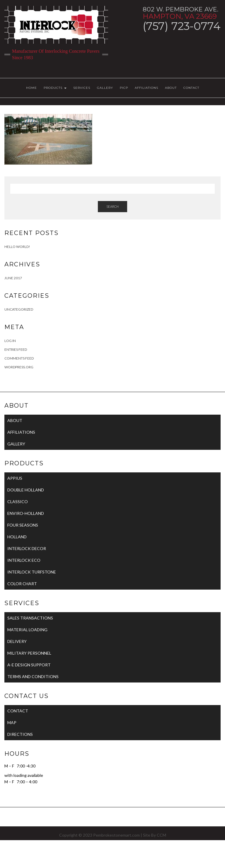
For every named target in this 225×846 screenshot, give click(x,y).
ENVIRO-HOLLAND (25, 513)
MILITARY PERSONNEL (29, 653)
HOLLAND (17, 536)
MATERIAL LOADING (27, 629)
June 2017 (13, 278)
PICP (124, 88)
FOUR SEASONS (22, 524)
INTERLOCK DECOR (26, 548)
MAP (11, 722)
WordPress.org (18, 367)
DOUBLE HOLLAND (25, 489)
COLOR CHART (22, 583)
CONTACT (191, 88)
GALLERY (105, 88)
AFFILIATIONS (146, 88)
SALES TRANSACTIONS (30, 617)
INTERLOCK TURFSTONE (31, 571)
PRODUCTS (55, 88)
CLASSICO (17, 501)
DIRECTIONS (20, 734)
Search (112, 206)
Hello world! (17, 246)
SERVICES (81, 88)
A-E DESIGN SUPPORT (29, 664)
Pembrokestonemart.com (116, 835)
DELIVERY (17, 641)
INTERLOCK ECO (23, 560)
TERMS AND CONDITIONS (33, 676)
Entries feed (15, 349)
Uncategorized (18, 309)
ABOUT (171, 88)
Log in (10, 340)
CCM (161, 835)
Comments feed (19, 358)
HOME (31, 88)
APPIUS (14, 478)
